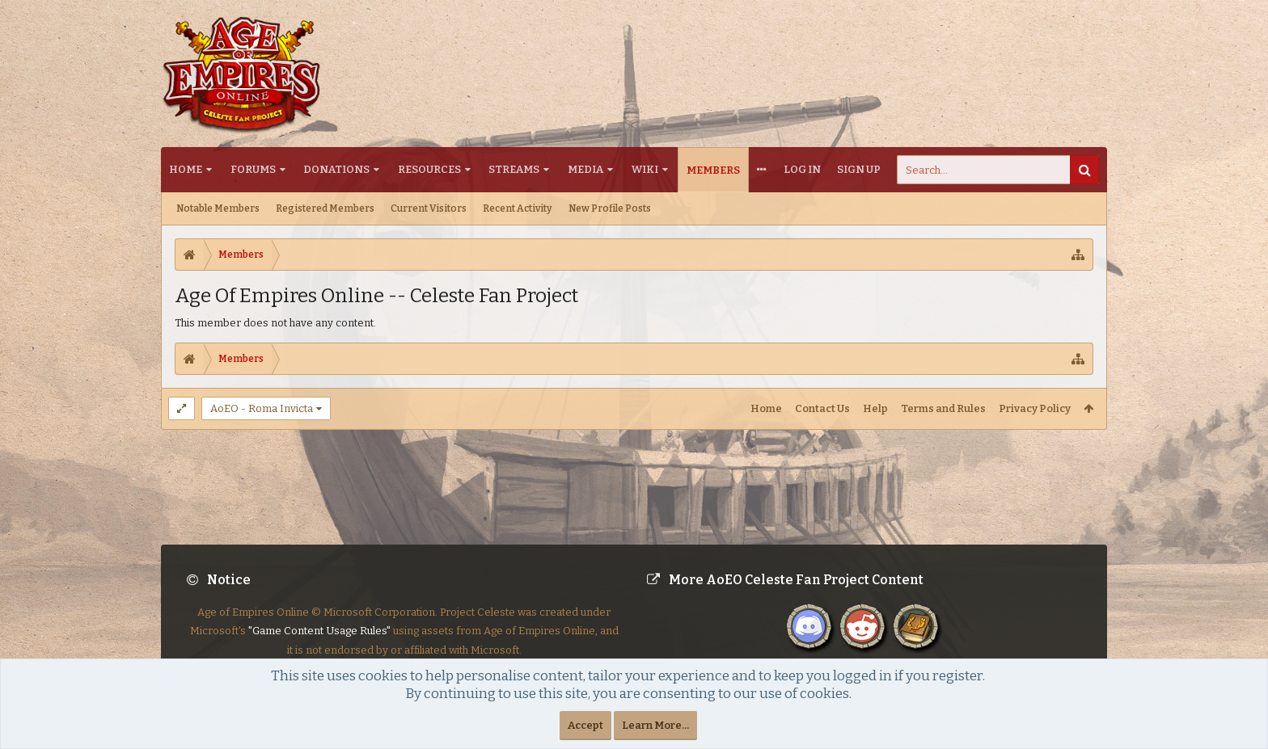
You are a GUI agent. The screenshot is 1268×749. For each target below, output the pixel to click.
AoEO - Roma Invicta (261, 408)
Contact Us (822, 408)
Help (875, 408)
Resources (429, 169)
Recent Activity (517, 208)
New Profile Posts (609, 208)
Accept (585, 725)
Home (185, 169)
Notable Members (218, 208)
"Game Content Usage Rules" (319, 631)
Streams (513, 169)
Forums (253, 169)
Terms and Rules (943, 408)
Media (585, 169)
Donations (336, 169)
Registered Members (325, 208)
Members (713, 170)
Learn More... (655, 725)
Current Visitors (429, 208)
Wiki (645, 169)
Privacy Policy (1035, 408)
